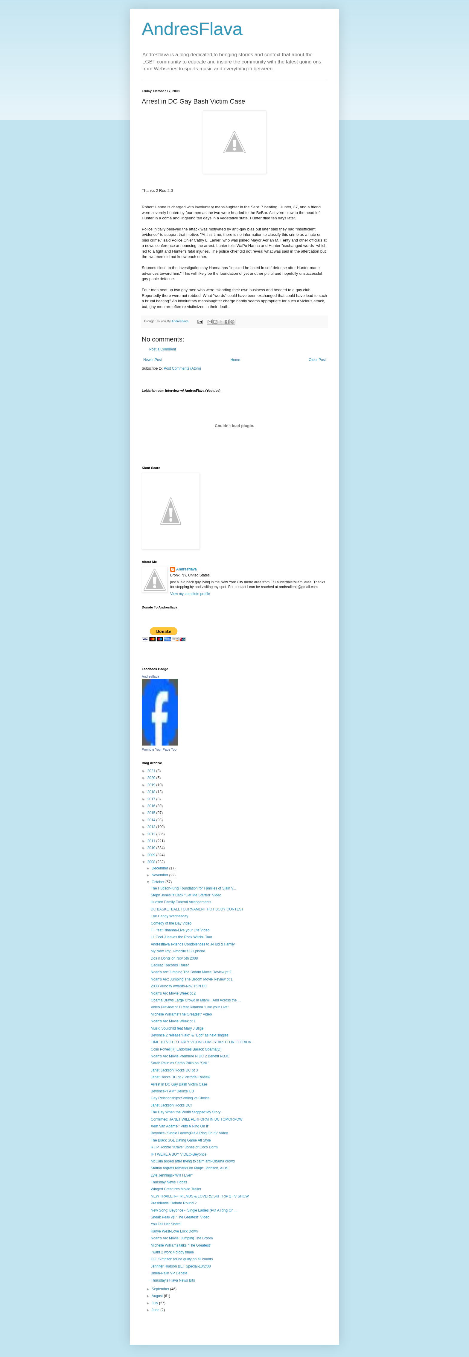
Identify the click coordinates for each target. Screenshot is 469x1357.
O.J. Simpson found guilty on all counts (182, 1259)
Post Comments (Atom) (182, 368)
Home (235, 360)
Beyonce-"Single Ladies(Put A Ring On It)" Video (189, 1133)
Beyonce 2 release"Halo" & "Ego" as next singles (190, 1035)
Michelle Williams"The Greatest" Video (181, 1014)
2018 (151, 792)
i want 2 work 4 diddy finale (172, 1252)
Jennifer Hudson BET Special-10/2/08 (181, 1266)
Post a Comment (162, 349)
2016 (151, 806)
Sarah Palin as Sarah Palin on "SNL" (180, 1063)
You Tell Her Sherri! (166, 1224)
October (158, 882)
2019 (151, 785)
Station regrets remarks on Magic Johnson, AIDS (189, 1168)
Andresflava (186, 569)
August (158, 1296)
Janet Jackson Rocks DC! (171, 1105)
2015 (151, 813)
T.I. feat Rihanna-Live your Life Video (180, 930)
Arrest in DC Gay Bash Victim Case (179, 1084)
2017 (151, 799)
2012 (151, 834)
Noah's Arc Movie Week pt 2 (173, 993)
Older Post (317, 360)
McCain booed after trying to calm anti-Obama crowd (193, 1161)
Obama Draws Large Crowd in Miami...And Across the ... (196, 1000)
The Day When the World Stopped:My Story (185, 1112)
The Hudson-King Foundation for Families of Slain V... (193, 888)
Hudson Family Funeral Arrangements (181, 902)
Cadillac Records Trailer (170, 965)
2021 (151, 771)
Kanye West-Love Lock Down (174, 1231)
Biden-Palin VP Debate (169, 1273)
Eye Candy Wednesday (169, 916)
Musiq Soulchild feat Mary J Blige (177, 1028)
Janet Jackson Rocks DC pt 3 (174, 1070)
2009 (151, 855)
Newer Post (152, 360)
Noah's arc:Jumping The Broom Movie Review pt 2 (191, 972)
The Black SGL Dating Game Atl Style (181, 1140)
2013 (151, 827)
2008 (151, 862)
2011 (151, 841)
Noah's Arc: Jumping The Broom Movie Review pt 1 (192, 979)
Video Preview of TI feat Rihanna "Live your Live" (190, 1007)
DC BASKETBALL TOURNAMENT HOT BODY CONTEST (197, 909)
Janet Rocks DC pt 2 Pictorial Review (180, 1077)
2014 (151, 820)
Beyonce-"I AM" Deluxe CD (172, 1091)
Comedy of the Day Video (171, 923)
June (156, 1310)
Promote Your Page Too (159, 749)
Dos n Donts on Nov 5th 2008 (174, 958)
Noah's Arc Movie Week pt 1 (173, 1021)
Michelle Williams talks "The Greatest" (181, 1245)
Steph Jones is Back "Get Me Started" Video (186, 895)
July (155, 1303)
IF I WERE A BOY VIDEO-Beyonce (179, 1154)
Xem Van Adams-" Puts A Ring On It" (180, 1126)
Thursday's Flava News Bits (173, 1280)
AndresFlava (192, 29)
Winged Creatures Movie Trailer (176, 1189)
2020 (151, 778)
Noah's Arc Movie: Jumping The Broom (182, 1238)
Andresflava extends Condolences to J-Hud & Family (193, 944)
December (160, 868)
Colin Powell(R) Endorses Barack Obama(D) (186, 1049)
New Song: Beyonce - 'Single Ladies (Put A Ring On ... (194, 1210)
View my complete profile (190, 594)
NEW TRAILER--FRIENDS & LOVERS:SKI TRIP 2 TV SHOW (200, 1196)
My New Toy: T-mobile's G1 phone (178, 951)
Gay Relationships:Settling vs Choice (180, 1098)
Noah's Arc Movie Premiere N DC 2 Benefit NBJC (190, 1056)
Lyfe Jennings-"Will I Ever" (172, 1175)
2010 (151, 848)
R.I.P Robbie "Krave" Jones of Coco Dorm (184, 1147)
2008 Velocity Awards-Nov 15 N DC (179, 986)
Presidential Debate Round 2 (174, 1203)
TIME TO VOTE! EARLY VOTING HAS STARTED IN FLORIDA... (202, 1042)
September (161, 1289)
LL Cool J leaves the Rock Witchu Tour (181, 937)
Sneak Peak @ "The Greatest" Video (180, 1217)
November (160, 875)
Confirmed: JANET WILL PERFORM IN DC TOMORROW (197, 1119)
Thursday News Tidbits (169, 1182)
